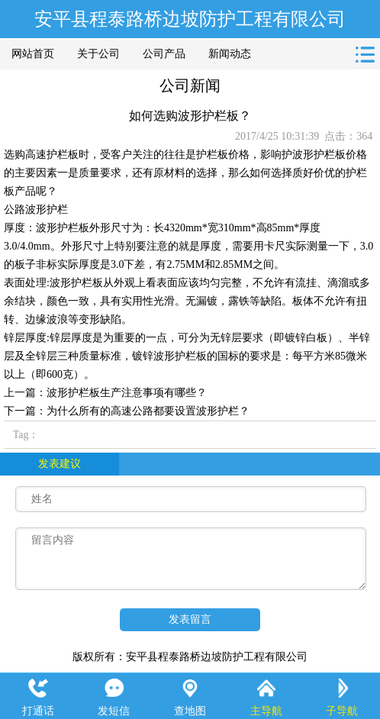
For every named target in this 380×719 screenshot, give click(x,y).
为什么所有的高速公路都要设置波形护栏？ (148, 411)
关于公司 (98, 54)
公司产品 (164, 54)
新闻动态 (229, 54)
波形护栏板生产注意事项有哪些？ (127, 392)
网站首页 (32, 54)
